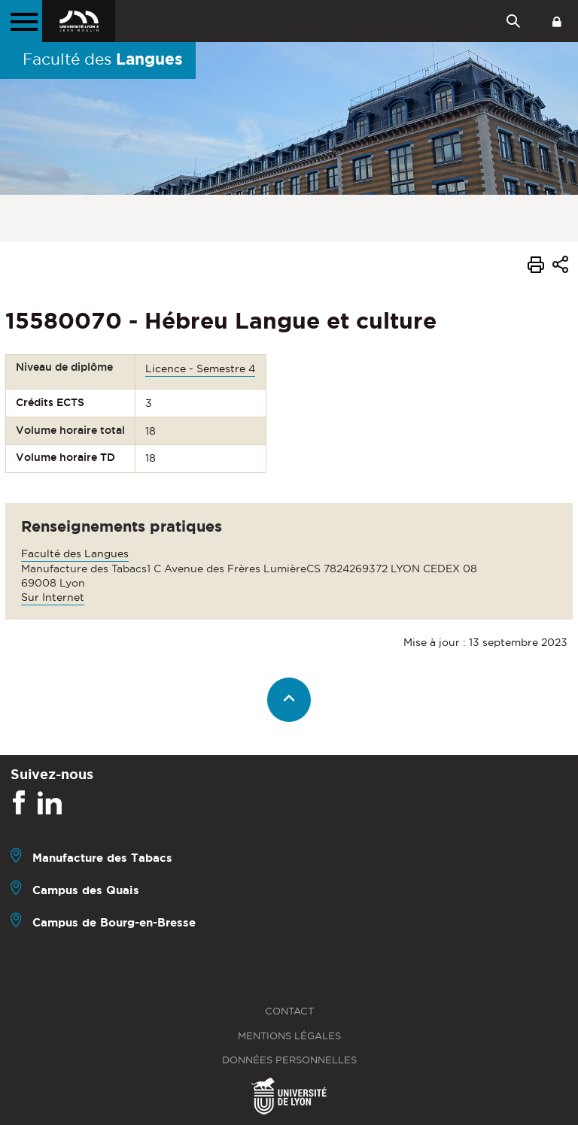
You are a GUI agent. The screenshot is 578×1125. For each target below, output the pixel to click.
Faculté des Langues (75, 553)
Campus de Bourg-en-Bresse (114, 922)
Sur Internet (52, 597)
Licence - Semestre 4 (200, 368)
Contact (289, 1011)
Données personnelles (289, 1060)
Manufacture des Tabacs (102, 857)
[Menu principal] (21, 21)
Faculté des (103, 59)
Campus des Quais (85, 890)
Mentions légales (289, 1036)
